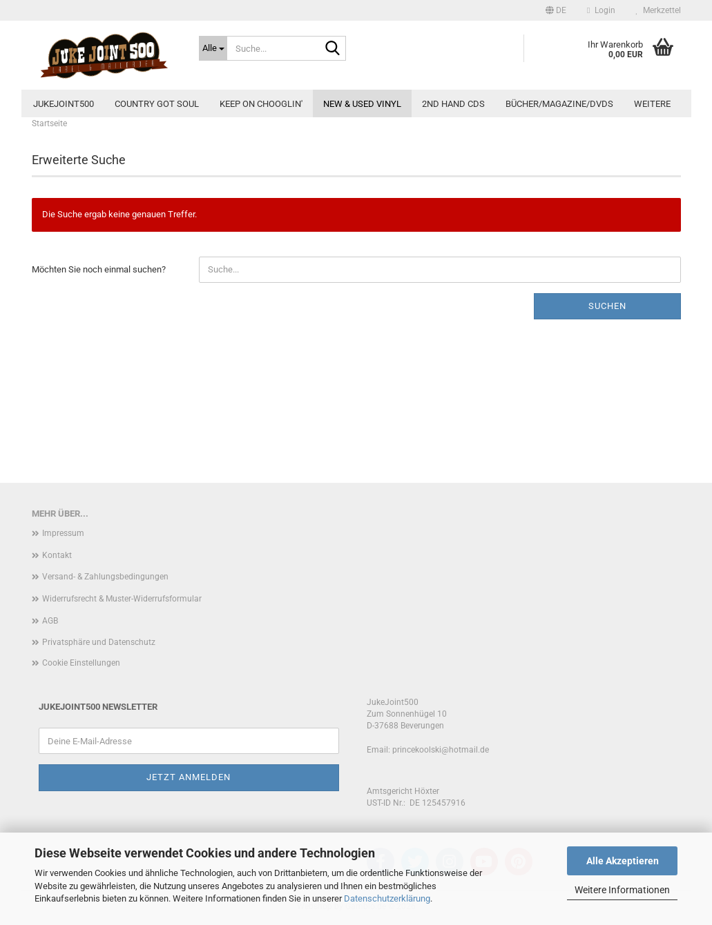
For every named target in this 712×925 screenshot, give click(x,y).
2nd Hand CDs (453, 104)
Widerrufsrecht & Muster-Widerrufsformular (122, 599)
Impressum (63, 533)
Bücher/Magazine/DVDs (559, 104)
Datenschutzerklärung (387, 898)
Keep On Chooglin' (261, 104)
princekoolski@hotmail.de (440, 750)
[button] (556, 10)
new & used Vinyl (362, 104)
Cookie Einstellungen (81, 663)
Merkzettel (658, 10)
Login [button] (601, 10)
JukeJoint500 (63, 104)
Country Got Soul (157, 104)
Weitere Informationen (622, 889)
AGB (50, 621)
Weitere (652, 104)
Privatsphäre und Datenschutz (98, 642)
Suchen (607, 306)
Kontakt (57, 555)
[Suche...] (213, 48)
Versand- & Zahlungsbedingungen (105, 576)
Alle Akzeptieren (622, 860)
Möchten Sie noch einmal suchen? (99, 269)
